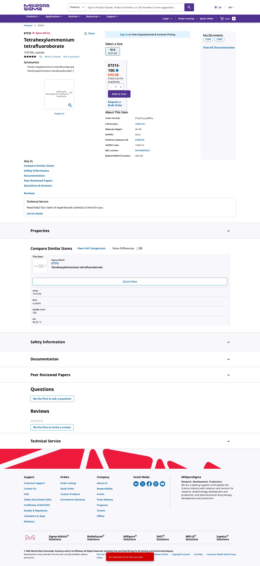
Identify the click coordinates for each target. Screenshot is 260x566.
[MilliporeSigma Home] (36, 7)
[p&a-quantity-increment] (121, 87)
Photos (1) (59, 113)
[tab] (31, 25)
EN (231, 7)
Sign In (124, 34)
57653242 (139, 139)
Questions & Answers (38, 185)
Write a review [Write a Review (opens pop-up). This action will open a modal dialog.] (53, 56)
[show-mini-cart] (228, 18)
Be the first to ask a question (52, 399)
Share (89, 33)
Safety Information (36, 170)
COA (208, 39)
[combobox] (131, 7)
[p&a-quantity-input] (115, 87)
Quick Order (206, 18)
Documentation (34, 175)
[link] (40, 483)
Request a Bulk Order (115, 103)
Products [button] (75, 7)
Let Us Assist (35, 213)
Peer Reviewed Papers (38, 180)
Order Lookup (186, 18)
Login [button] (167, 18)
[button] (112, 51)
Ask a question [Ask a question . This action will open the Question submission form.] (71, 56)
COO (220, 39)
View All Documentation (219, 47)
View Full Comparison (91, 248)
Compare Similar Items (39, 165)
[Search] (189, 7)
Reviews (29, 193)
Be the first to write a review (53, 428)
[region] (59, 94)
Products (28, 25)
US (218, 7)
